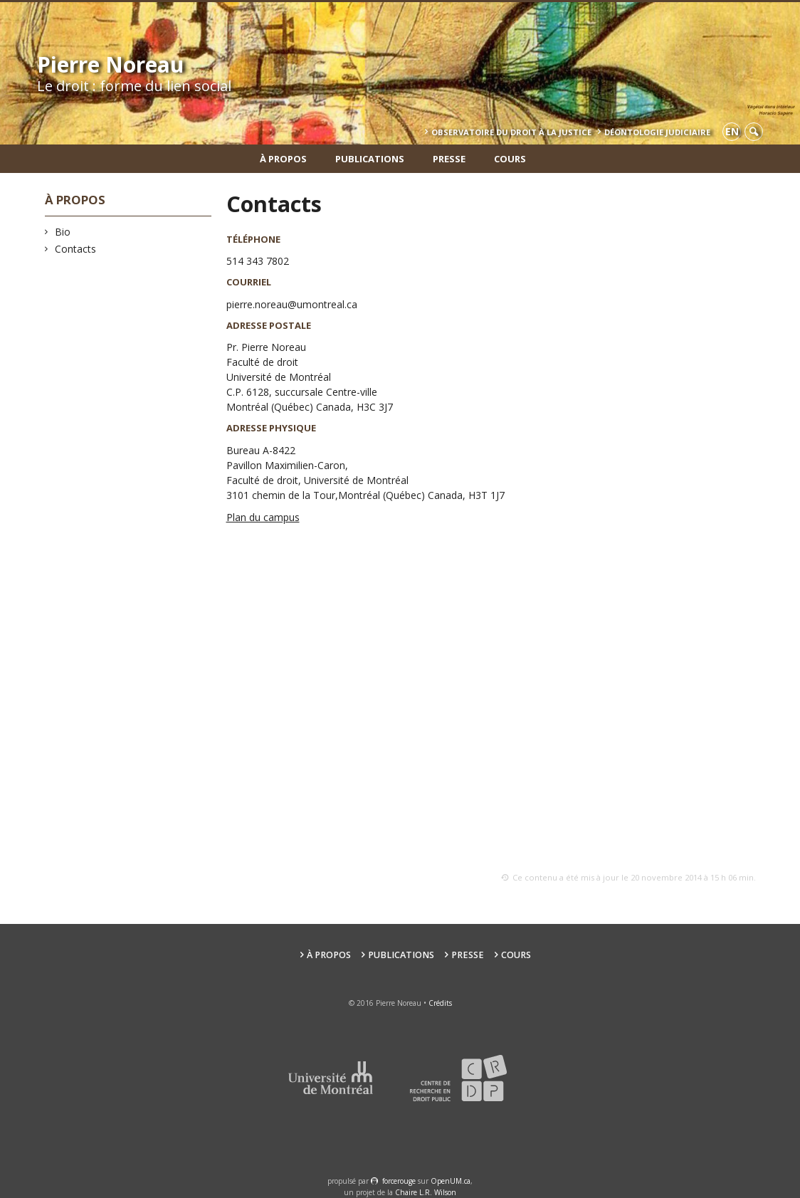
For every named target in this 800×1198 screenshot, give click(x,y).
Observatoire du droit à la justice (511, 132)
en (732, 131)
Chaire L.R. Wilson (425, 1192)
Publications (369, 158)
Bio (63, 231)
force (399, 1181)
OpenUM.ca (450, 1181)
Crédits (440, 1003)
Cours (510, 158)
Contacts (76, 249)
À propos (283, 158)
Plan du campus (263, 517)
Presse (449, 158)
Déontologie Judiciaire (657, 132)
